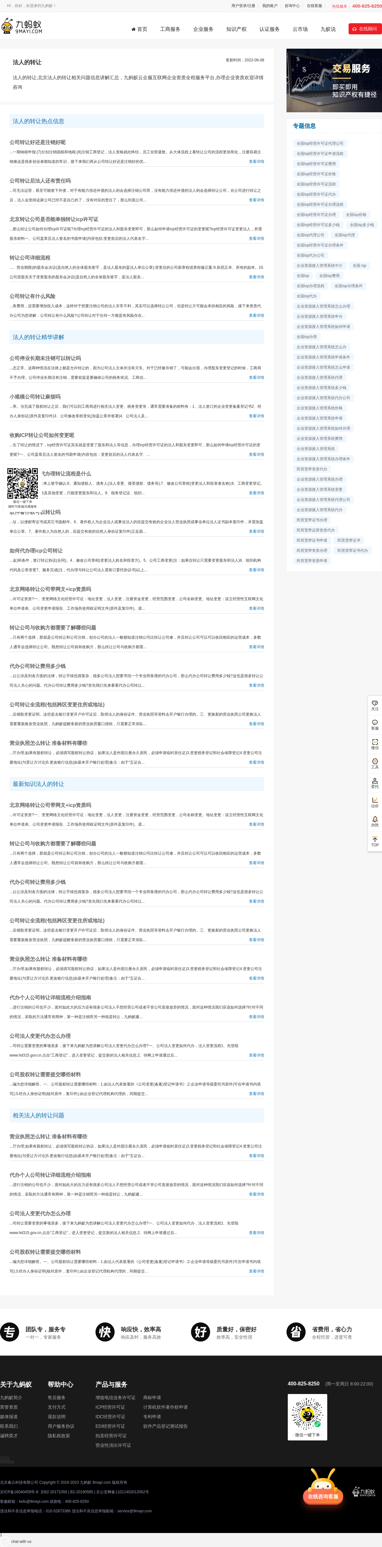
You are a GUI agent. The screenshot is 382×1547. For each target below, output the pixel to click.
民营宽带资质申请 (312, 560)
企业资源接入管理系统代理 (320, 377)
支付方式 (57, 1407)
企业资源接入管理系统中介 (320, 265)
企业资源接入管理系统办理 (320, 479)
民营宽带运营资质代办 (316, 530)
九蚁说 (328, 29)
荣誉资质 (9, 1407)
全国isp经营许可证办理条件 (320, 245)
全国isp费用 (329, 276)
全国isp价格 (356, 214)
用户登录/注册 (243, 5)
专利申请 (152, 1416)
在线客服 (314, 5)
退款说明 (57, 1416)
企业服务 (203, 29)
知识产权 (236, 29)
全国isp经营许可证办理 (316, 214)
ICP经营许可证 (110, 1407)
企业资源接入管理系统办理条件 (323, 459)
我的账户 (270, 5)
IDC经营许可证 (110, 1416)
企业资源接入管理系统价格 (320, 408)
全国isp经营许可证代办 (316, 194)
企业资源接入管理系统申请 (320, 418)
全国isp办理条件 (348, 286)
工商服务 (170, 29)
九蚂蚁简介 (11, 1397)
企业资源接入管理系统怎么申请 (323, 367)
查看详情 (256, 161)
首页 (139, 29)
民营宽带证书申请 (312, 540)
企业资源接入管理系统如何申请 (323, 326)
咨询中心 (292, 5)
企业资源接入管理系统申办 (320, 316)
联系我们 (9, 1426)
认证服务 (269, 29)
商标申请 (152, 1397)
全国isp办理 (307, 337)
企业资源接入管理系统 (316, 449)
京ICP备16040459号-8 (19, 1492)
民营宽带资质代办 (312, 469)
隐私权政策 (59, 1435)
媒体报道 (9, 1416)
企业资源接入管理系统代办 (320, 510)
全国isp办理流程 (310, 286)
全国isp (303, 276)
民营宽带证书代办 (352, 550)
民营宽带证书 (348, 540)
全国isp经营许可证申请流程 (320, 153)
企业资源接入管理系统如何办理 (323, 428)
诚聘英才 (9, 1435)
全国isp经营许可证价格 (316, 174)
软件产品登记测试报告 (165, 1426)
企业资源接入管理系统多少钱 (321, 387)
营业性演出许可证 (113, 1445)
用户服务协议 (61, 1426)
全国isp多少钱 (362, 225)
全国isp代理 (345, 235)
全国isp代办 (307, 296)
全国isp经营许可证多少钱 (318, 225)
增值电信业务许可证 (116, 1397)
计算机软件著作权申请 (165, 1407)
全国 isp (359, 265)
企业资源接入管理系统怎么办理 (323, 306)
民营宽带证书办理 (312, 520)
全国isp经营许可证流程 (316, 184)
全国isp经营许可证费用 (316, 164)
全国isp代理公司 (310, 235)
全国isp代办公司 (310, 255)
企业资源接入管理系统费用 (320, 438)
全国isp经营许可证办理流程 (320, 204)
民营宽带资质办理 (312, 550)
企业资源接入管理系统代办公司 (323, 398)
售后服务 (57, 1397)
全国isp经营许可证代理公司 (320, 143)
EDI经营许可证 (110, 1426)
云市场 (300, 29)
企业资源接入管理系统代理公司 (323, 499)
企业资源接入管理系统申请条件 (323, 357)
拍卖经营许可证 (111, 1435)
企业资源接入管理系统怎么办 (321, 347)
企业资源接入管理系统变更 (320, 489)
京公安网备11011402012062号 (122, 1492)
